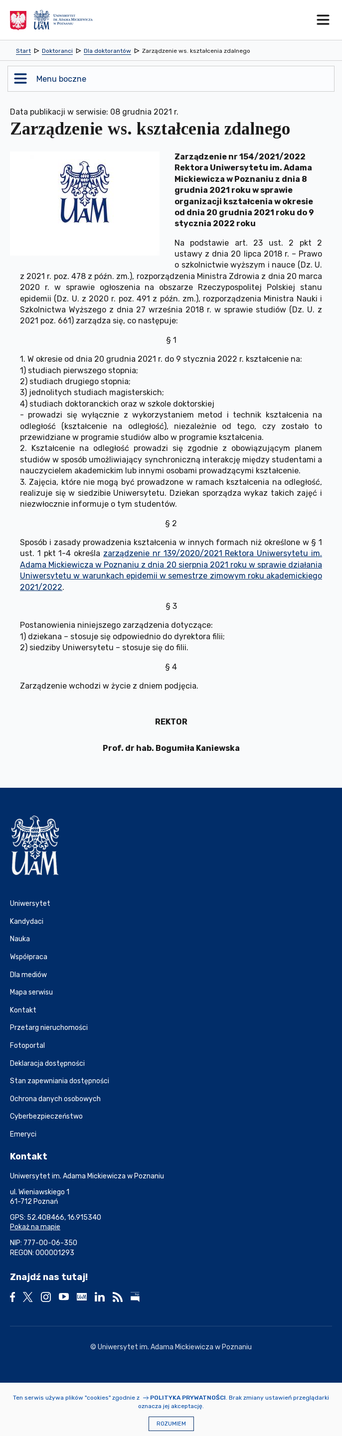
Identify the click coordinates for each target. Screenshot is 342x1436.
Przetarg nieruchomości (49, 1027)
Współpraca (28, 957)
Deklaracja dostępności (47, 1063)
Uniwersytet (30, 903)
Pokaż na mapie (35, 1227)
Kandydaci (26, 921)
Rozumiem (171, 1424)
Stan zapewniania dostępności (59, 1081)
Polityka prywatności (188, 1397)
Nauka (20, 939)
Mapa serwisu (31, 992)
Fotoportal (27, 1045)
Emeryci (23, 1134)
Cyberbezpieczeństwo (46, 1116)
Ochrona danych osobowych (55, 1099)
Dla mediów (28, 975)
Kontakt (23, 1010)
